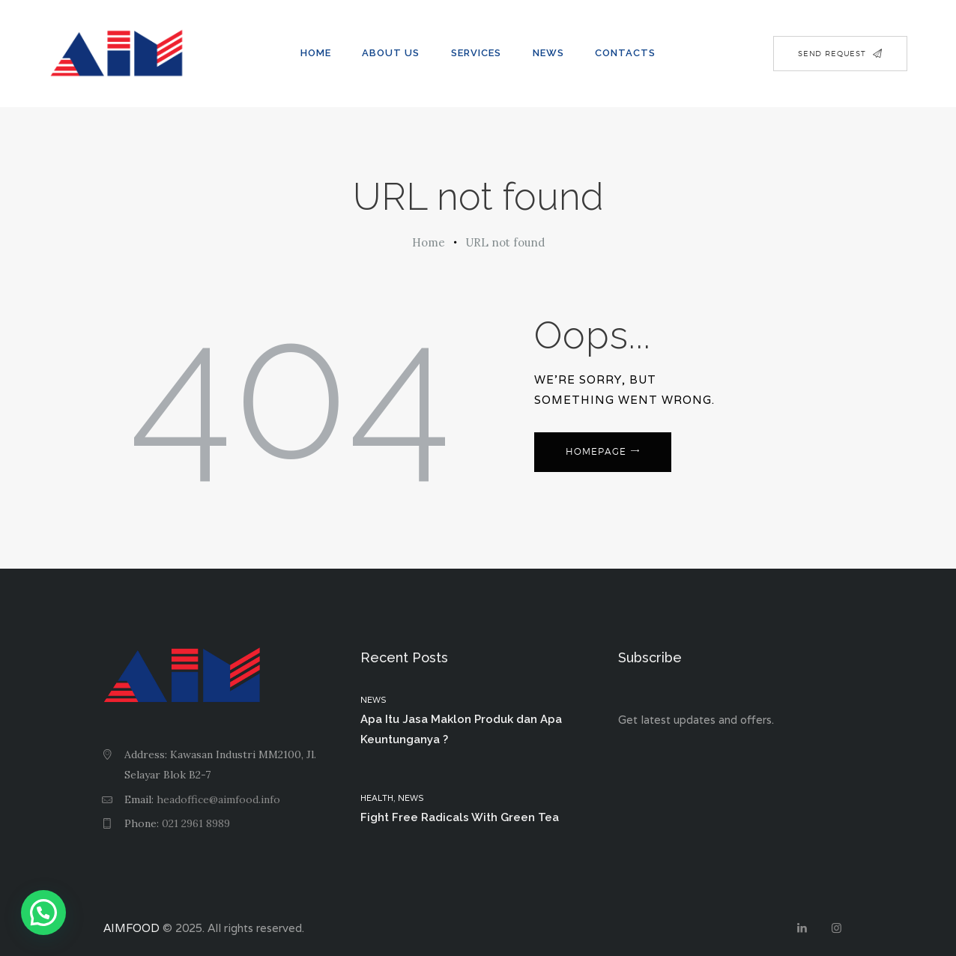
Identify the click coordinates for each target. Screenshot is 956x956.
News (373, 700)
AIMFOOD (131, 928)
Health (376, 798)
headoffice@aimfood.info (218, 799)
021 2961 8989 (196, 823)
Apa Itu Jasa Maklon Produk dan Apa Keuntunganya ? (461, 729)
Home (428, 242)
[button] (43, 912)
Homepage (596, 451)
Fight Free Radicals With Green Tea (459, 817)
